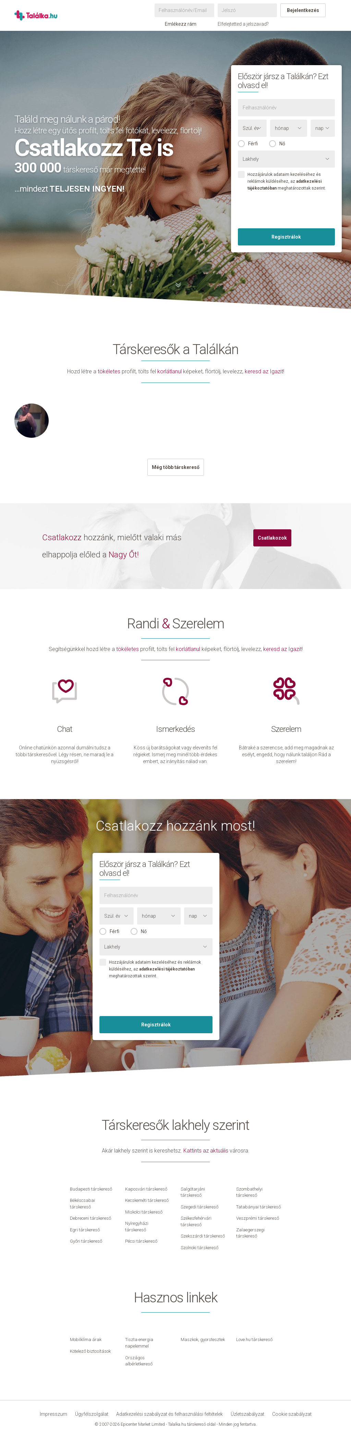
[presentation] (286, 210)
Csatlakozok (272, 538)
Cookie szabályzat (292, 1414)
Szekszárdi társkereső (203, 1236)
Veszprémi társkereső (257, 1218)
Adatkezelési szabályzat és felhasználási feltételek (169, 1414)
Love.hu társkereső (254, 1339)
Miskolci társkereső (143, 1212)
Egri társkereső (85, 1229)
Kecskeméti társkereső (147, 1200)
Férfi (253, 143)
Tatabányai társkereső (258, 1206)
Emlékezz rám (177, 24)
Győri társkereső (86, 1241)
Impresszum (53, 1414)
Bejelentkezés (303, 10)
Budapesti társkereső (91, 1189)
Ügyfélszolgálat (91, 1414)
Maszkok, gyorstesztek (203, 1339)
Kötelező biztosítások (90, 1351)
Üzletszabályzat (247, 1414)
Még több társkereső (175, 467)
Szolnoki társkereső (199, 1247)
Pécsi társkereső (141, 1241)
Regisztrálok (286, 237)
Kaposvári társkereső (146, 1189)
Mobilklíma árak (85, 1339)
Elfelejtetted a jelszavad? (243, 24)
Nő (282, 143)
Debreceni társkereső (90, 1218)
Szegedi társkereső (199, 1206)
